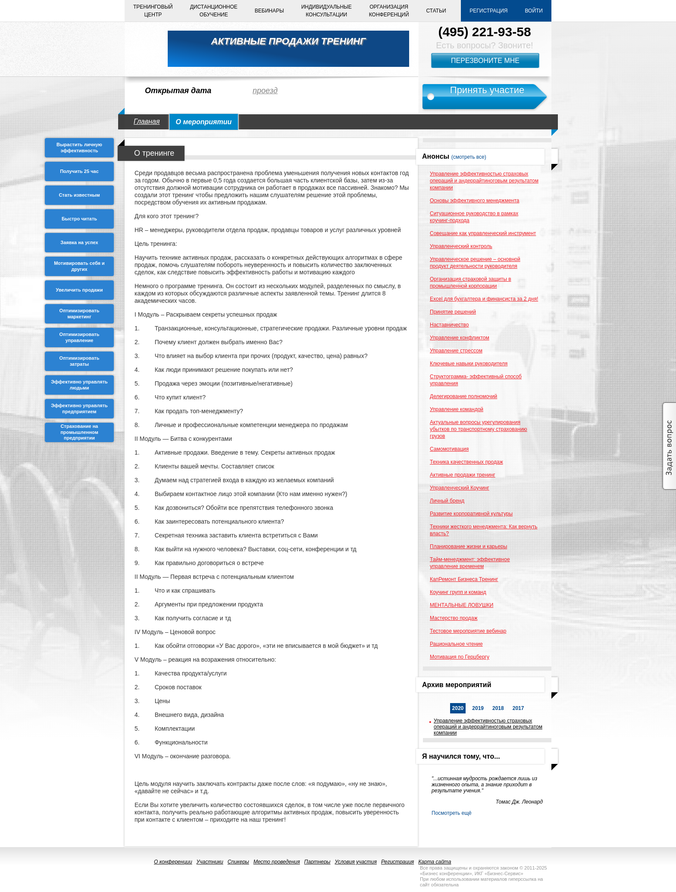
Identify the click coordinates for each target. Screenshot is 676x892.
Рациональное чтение (456, 644)
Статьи (436, 11)
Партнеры (317, 862)
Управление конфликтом (459, 338)
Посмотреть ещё (452, 813)
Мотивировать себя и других (79, 266)
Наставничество (449, 325)
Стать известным (79, 195)
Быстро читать (79, 218)
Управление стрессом (456, 351)
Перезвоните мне (485, 60)
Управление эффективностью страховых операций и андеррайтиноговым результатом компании (484, 181)
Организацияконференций (389, 11)
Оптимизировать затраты (79, 361)
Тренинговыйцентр (153, 11)
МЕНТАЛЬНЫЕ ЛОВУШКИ (461, 605)
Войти (534, 11)
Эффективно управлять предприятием (79, 408)
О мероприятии (204, 122)
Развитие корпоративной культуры (471, 514)
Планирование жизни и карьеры (468, 546)
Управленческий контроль (461, 246)
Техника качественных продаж (466, 462)
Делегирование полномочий (463, 396)
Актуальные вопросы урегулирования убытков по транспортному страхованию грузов (478, 429)
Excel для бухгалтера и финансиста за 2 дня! (484, 299)
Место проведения (277, 862)
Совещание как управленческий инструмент (483, 233)
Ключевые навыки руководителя (468, 364)
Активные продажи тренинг (462, 475)
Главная (147, 121)
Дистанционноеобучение (214, 11)
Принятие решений (453, 312)
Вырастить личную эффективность (79, 147)
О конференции (173, 862)
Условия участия (356, 862)
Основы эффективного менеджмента (474, 201)
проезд (265, 90)
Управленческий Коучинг (459, 488)
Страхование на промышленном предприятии (79, 432)
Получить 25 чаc (79, 171)
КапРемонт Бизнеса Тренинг (464, 579)
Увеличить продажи (79, 289)
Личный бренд (447, 501)
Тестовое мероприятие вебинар (468, 631)
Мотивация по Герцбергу (459, 657)
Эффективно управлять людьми (79, 384)
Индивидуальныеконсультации (326, 11)
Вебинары (269, 11)
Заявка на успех (79, 242)
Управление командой (456, 409)
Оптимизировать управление (79, 337)
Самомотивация (449, 449)
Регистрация (488, 11)
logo (142, 49)
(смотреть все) (468, 157)
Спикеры (238, 862)
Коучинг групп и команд (458, 592)
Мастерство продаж (454, 618)
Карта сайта (434, 862)
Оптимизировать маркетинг (79, 313)
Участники (210, 862)
